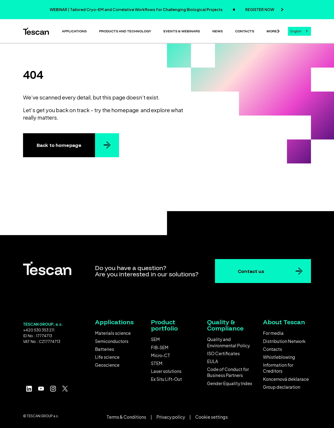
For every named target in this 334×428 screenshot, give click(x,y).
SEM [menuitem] (155, 339)
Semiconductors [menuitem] (111, 341)
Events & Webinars (181, 31)
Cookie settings (211, 417)
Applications (74, 31)
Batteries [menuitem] (104, 349)
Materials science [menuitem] (113, 333)
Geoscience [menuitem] (107, 365)
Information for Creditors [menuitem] (278, 368)
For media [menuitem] (273, 333)
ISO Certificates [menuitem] (223, 353)
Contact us (251, 271)
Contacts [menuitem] (272, 349)
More (272, 31)
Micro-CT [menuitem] (160, 355)
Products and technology (125, 31)
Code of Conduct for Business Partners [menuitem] (228, 372)
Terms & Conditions (126, 417)
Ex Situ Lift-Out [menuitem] (166, 379)
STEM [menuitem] (156, 363)
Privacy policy (170, 417)
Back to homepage (59, 145)
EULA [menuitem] (212, 361)
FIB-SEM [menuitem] (159, 347)
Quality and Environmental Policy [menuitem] (228, 342)
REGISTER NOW (260, 9)
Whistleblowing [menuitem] (279, 357)
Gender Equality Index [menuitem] (229, 383)
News (217, 31)
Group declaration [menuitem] (281, 387)
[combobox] (299, 31)
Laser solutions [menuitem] (166, 371)
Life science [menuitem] (107, 357)
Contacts (244, 31)
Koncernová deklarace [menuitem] (286, 379)
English (295, 31)
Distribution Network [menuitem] (284, 341)
